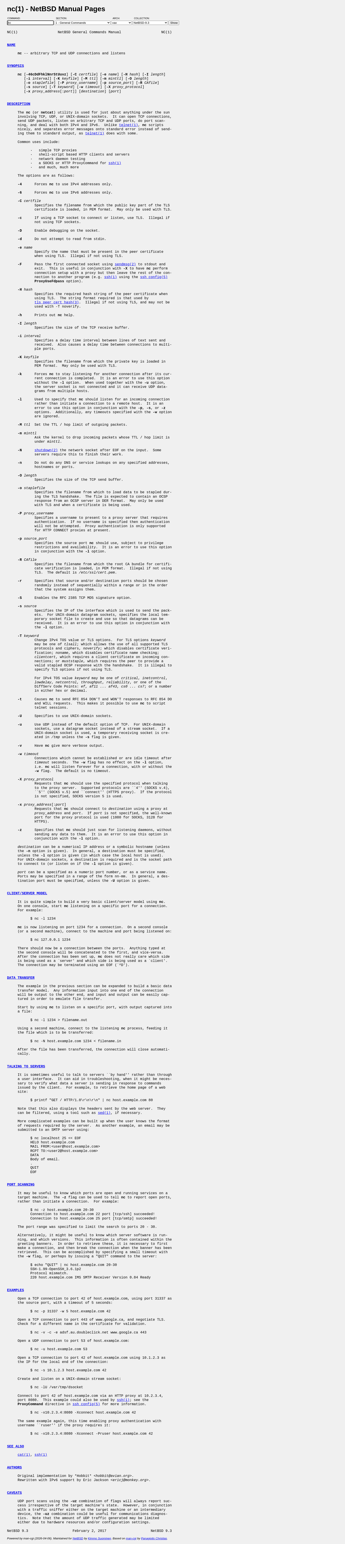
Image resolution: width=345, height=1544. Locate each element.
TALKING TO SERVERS (26, 1066)
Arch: (118, 18)
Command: (15, 18)
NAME (11, 45)
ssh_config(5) (154, 277)
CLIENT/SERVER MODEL (27, 893)
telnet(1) (128, 125)
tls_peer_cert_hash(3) (57, 302)
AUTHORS (14, 1467)
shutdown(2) (46, 450)
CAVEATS (14, 1493)
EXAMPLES (15, 1290)
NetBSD (78, 1538)
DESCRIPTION (18, 104)
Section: (62, 18)
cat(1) (24, 1454)
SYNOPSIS (15, 66)
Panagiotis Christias (154, 1538)
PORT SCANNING (21, 1184)
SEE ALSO (15, 1446)
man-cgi (131, 1538)
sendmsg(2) (125, 264)
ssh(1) (114, 163)
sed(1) (104, 1113)
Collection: (142, 18)
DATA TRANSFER (21, 978)
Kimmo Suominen (99, 1538)
